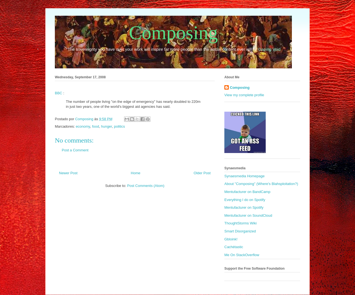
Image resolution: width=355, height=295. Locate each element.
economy (83, 126)
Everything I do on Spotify (244, 200)
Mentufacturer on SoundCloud (248, 215)
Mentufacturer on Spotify (243, 207)
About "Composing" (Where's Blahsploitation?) (261, 184)
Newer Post (68, 173)
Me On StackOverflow (241, 255)
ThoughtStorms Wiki (240, 223)
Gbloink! (231, 239)
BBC (58, 93)
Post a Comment (75, 150)
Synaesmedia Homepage (244, 176)
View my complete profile (244, 95)
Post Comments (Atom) (145, 186)
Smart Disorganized (240, 231)
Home (136, 173)
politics (119, 126)
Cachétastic (233, 247)
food (95, 126)
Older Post (202, 173)
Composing (173, 32)
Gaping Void (269, 49)
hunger (106, 126)
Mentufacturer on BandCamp (247, 192)
